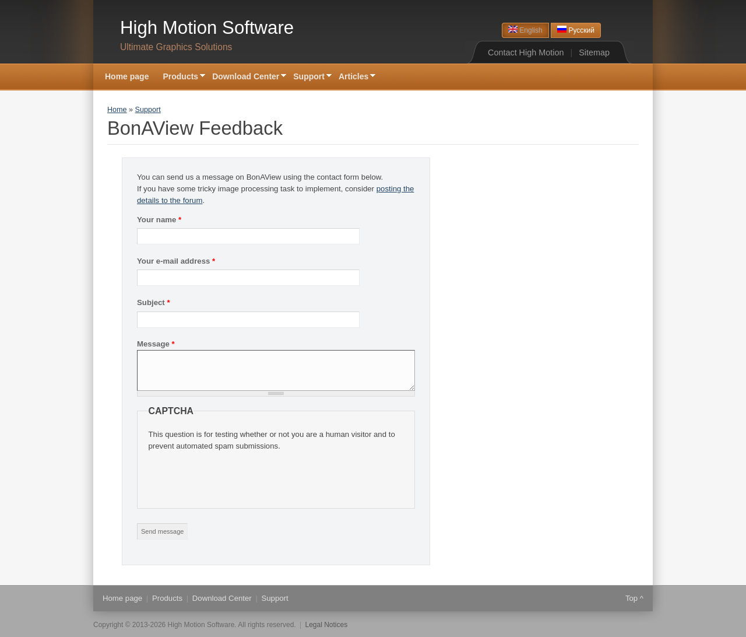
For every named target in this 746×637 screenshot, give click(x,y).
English (525, 30)
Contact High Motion (526, 52)
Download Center (245, 77)
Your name (159, 219)
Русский (575, 30)
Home (117, 110)
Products (180, 77)
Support (309, 77)
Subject (153, 302)
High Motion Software (207, 28)
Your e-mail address (176, 261)
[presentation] (237, 475)
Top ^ (634, 598)
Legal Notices (326, 625)
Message (156, 344)
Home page (127, 76)
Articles (353, 77)
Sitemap (594, 52)
